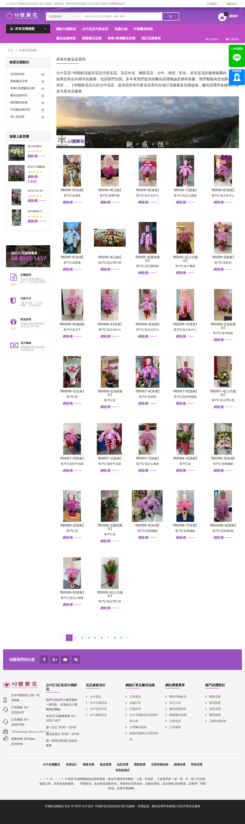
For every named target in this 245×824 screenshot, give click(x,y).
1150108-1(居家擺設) (110, 393)
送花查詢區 (17, 74)
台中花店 (95, 697)
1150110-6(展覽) (223, 190)
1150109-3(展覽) (148, 324)
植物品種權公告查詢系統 (144, 736)
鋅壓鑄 (48, 811)
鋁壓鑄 (64, 811)
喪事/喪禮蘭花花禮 (22, 88)
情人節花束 (17, 117)
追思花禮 (215, 709)
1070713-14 (35, 191)
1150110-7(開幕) (185, 190)
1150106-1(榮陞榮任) (110, 527)
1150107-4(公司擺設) (223, 393)
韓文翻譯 (151, 811)
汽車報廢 (75, 811)
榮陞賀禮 (215, 715)
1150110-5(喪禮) (72, 257)
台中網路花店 (98, 715)
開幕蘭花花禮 (18, 81)
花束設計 (71, 764)
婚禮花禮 (179, 764)
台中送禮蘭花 (51, 764)
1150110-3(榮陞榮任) (147, 259)
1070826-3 (35, 211)
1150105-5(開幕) (72, 592)
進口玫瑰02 (35, 146)
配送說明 (26, 319)
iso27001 (112, 811)
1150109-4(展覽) (110, 324)
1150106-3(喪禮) (223, 458)
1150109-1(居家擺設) (223, 326)
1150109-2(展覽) (185, 324)
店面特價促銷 (217, 721)
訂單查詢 (213, 3)
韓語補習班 (138, 811)
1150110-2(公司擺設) (185, 259)
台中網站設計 (202, 811)
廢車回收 (87, 811)
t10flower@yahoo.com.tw (30, 732)
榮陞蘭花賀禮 (18, 102)
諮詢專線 (237, 77)
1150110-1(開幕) (223, 257)
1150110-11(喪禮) (72, 190)
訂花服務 (175, 727)
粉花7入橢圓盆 (36, 167)
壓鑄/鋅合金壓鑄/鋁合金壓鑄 (24, 811)
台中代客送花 (98, 703)
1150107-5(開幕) (185, 391)
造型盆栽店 (122, 770)
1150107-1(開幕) (147, 458)
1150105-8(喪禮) (147, 525)
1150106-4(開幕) (185, 458)
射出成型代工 (146, 815)
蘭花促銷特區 (18, 95)
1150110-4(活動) (110, 257)
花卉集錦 (26, 343)
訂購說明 (232, 39)
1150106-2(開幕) (72, 525)
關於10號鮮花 (177, 697)
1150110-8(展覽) (147, 190)
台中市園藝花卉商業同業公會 (144, 718)
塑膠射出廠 (112, 815)
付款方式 (26, 298)
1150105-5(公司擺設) (110, 594)
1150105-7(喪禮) (185, 525)
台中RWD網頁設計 (223, 811)
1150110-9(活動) (109, 190)
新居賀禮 (215, 703)
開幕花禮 (215, 697)
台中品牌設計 (184, 811)
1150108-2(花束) (72, 391)
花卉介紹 (175, 703)
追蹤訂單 (135, 703)
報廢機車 (99, 811)
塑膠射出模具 (128, 815)
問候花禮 (196, 764)
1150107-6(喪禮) (148, 391)
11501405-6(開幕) (223, 525)
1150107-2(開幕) (110, 458)
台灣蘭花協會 (138, 727)
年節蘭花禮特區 (20, 109)
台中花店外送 (98, 709)
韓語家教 (124, 811)
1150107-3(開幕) (72, 458)
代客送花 (175, 721)
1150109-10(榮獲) (72, 324)
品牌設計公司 (166, 811)
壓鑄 (56, 811)
